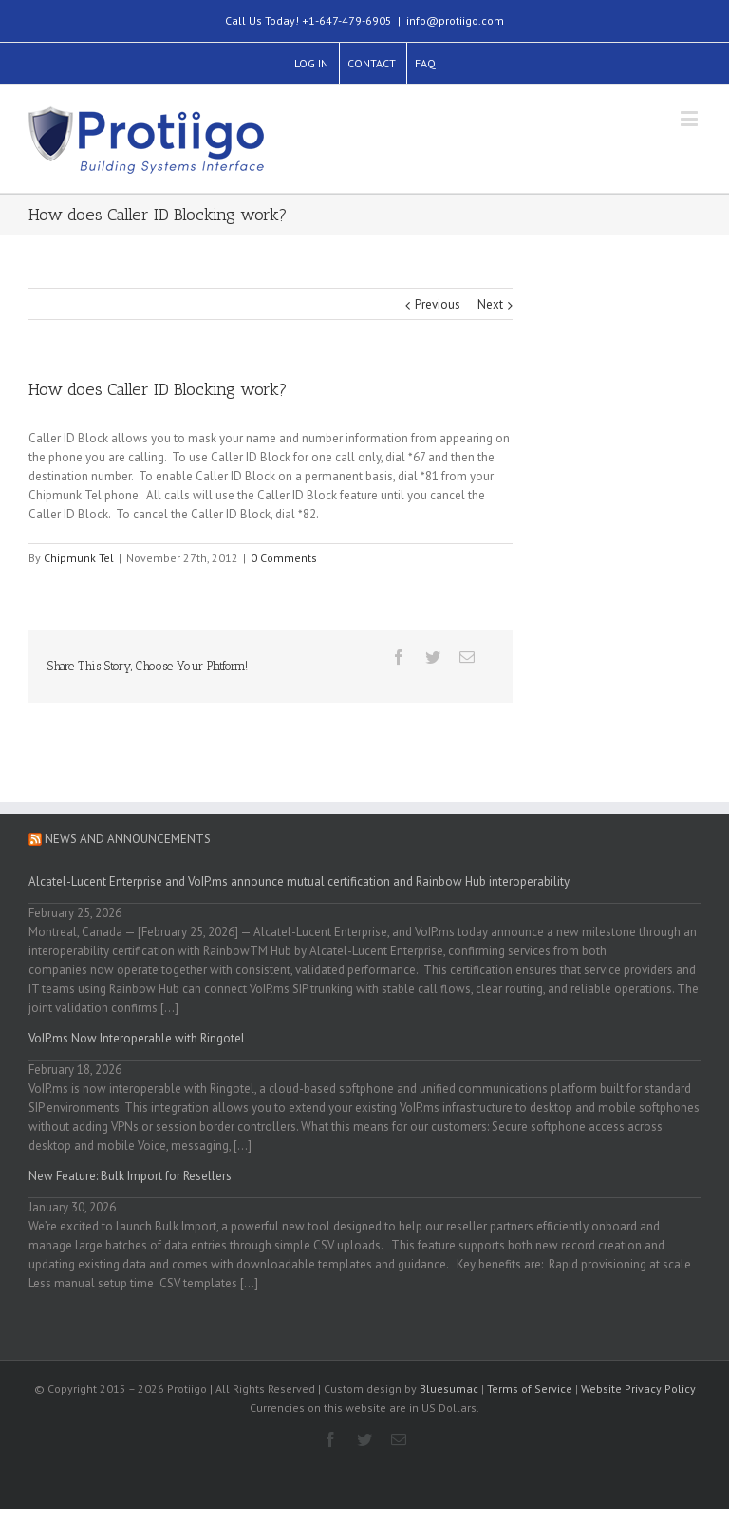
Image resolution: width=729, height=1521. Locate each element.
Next (490, 304)
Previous (437, 304)
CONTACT (371, 63)
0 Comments (284, 558)
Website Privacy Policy (638, 1388)
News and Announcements (128, 839)
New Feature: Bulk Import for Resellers (130, 1176)
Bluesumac (449, 1388)
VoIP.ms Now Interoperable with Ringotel (136, 1038)
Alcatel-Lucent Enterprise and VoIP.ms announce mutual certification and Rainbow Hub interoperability (299, 881)
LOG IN (311, 63)
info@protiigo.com (455, 20)
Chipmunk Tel (79, 558)
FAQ (425, 63)
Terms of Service (529, 1388)
